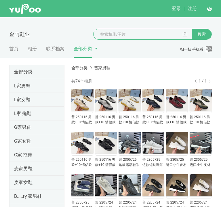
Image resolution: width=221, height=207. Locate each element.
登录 (176, 8)
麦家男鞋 (23, 168)
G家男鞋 (22, 127)
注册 (192, 8)
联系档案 (55, 48)
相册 (32, 48)
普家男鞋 (102, 68)
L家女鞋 (22, 99)
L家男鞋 (22, 86)
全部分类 (83, 48)
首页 (13, 48)
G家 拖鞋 (23, 155)
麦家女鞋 (23, 182)
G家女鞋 (22, 141)
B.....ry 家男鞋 (28, 196)
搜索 (202, 34)
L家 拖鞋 (23, 113)
